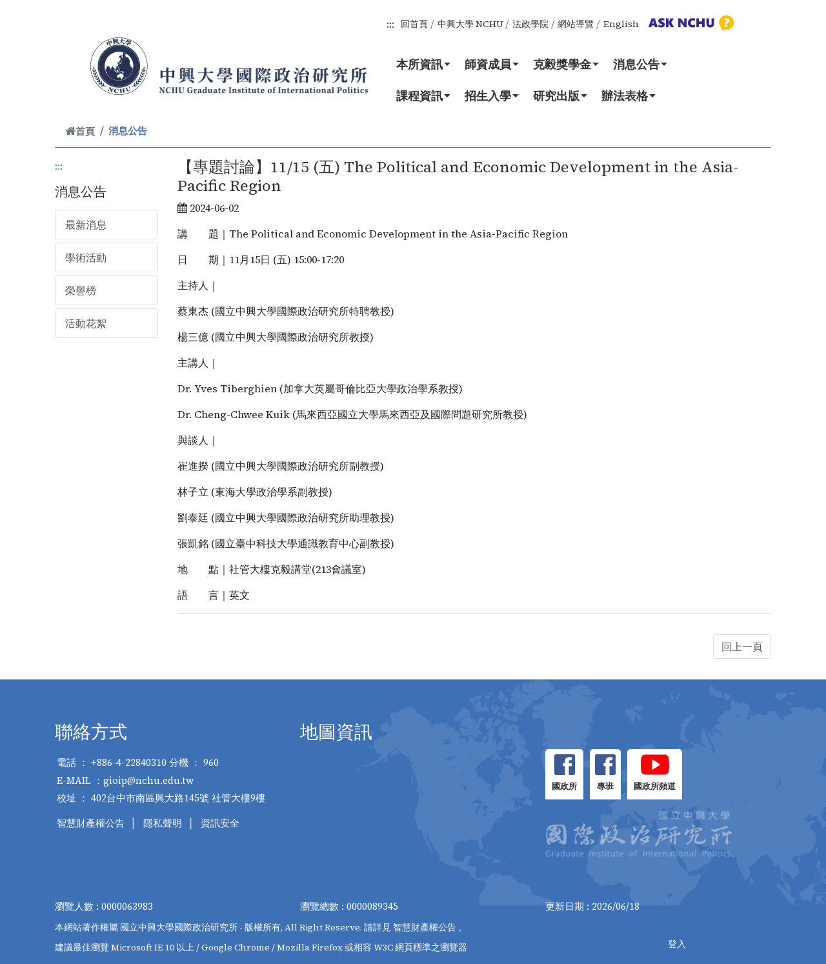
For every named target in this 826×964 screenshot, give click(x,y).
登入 (677, 944)
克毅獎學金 (566, 64)
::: (390, 24)
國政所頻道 (655, 786)
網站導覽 (576, 23)
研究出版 (560, 95)
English (621, 23)
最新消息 (85, 224)
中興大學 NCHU (470, 23)
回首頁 (414, 23)
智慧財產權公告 (91, 823)
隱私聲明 (162, 823)
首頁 (80, 131)
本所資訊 (423, 64)
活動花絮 (85, 323)
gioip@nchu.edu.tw (148, 780)
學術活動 (85, 257)
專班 (605, 786)
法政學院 (530, 23)
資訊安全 (220, 823)
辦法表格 (628, 95)
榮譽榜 (80, 290)
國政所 (564, 786)
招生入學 (492, 95)
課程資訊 (423, 95)
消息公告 (640, 64)
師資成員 (492, 64)
